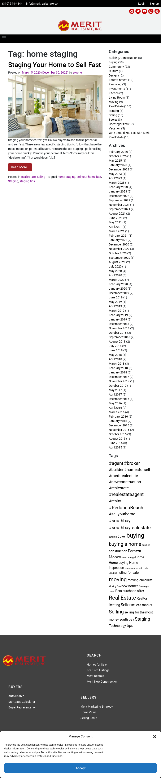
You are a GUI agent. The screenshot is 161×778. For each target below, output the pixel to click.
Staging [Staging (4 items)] (142, 619)
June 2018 (116, 350)
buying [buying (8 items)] (135, 535)
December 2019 (119, 293)
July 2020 (115, 266)
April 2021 (115, 226)
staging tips (27, 181)
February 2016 (118, 416)
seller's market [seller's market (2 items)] (141, 605)
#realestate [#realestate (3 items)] (119, 487)
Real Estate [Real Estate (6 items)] (122, 597)
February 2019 (118, 315)
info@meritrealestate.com (43, 3)
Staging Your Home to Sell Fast (54, 65)
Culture (113, 71)
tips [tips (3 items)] (130, 625)
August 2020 (117, 262)
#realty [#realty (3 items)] (115, 500)
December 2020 (119, 244)
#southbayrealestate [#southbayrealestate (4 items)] (130, 527)
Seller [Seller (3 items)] (126, 604)
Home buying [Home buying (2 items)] (119, 563)
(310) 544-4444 (12, 3)
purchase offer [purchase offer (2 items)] (133, 591)
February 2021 (118, 235)
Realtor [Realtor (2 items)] (142, 598)
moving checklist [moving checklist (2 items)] (139, 580)
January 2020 (118, 288)
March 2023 (117, 182)
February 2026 (118, 151)
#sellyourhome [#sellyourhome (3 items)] (122, 514)
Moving (113, 102)
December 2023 (119, 169)
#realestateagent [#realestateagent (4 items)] (126, 494)
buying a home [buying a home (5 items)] (125, 544)
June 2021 (116, 218)
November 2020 (119, 249)
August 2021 (117, 213)
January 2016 (118, 421)
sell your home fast (89, 176)
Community (116, 66)
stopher (78, 72)
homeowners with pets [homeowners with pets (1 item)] (136, 568)
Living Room (117, 97)
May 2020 (115, 271)
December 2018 (119, 324)
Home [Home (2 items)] (139, 557)
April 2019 (115, 306)
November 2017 (119, 381)
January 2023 (118, 191)
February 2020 (118, 284)
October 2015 (118, 434)
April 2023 (115, 178)
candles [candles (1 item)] (146, 545)
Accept (81, 768)
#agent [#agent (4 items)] (116, 463)
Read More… (21, 166)
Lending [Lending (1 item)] (113, 573)
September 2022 (119, 200)
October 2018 (118, 332)
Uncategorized (118, 124)
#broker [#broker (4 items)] (132, 463)
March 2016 (117, 412)
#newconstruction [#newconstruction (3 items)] (125, 481)
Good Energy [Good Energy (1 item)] (128, 557)
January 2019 (118, 319)
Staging (13, 181)
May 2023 (115, 173)
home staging (66, 176)
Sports (113, 119)
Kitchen (114, 93)
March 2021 (117, 231)
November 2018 (119, 328)
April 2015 (115, 447)
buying (113, 62)
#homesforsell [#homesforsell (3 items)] (137, 469)
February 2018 (118, 368)
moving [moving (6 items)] (118, 579)
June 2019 (116, 297)
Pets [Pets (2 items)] (118, 591)
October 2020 (118, 253)
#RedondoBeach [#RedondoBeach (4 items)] (126, 507)
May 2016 (115, 403)
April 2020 (115, 275)
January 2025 (118, 165)
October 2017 (118, 385)
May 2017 (115, 390)
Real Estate (28, 176)
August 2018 (117, 341)
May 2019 (115, 301)
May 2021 (115, 222)
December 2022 (119, 196)
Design (113, 75)
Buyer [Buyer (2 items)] (121, 536)
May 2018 (115, 354)
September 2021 (119, 209)
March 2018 (117, 363)
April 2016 (115, 407)
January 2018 (118, 372)
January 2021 (118, 240)
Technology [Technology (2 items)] (117, 626)
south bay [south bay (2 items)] (126, 619)
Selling (41, 176)
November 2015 (119, 429)
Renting (114, 110)
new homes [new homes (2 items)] (129, 586)
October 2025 (118, 156)
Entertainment (118, 80)
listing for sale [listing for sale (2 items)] (128, 573)
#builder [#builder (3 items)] (116, 469)
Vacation (115, 128)
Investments (117, 88)
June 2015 (116, 443)
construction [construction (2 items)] (118, 551)
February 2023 (118, 187)
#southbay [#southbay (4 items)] (119, 520)
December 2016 (119, 399)
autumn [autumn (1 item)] (113, 536)
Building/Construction (123, 57)
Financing (115, 84)
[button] (155, 736)
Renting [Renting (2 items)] (114, 605)
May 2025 (115, 160)
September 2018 (119, 337)
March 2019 (117, 310)
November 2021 (119, 204)
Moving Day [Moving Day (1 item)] (115, 586)
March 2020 (117, 279)
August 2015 (117, 438)
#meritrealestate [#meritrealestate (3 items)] (123, 475)
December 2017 (119, 376)
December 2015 (119, 425)
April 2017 (115, 394)
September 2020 (119, 257)
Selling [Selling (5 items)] (116, 612)
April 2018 (115, 359)
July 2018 (115, 346)
